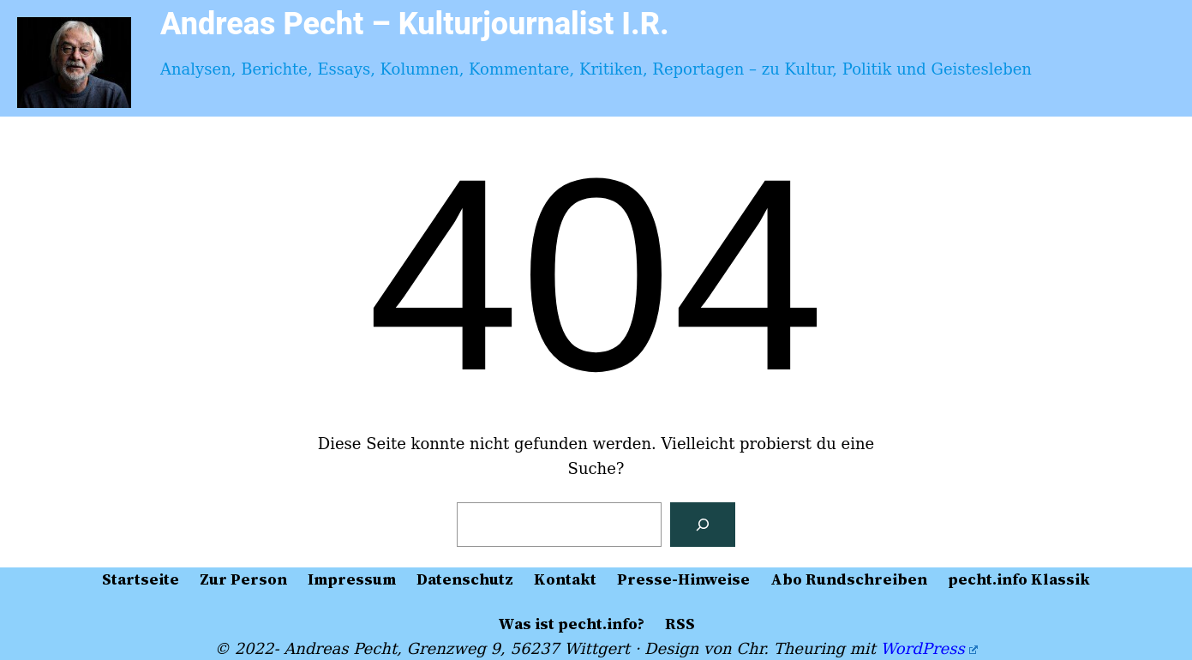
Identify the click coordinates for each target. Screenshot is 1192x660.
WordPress (929, 648)
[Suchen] (702, 524)
